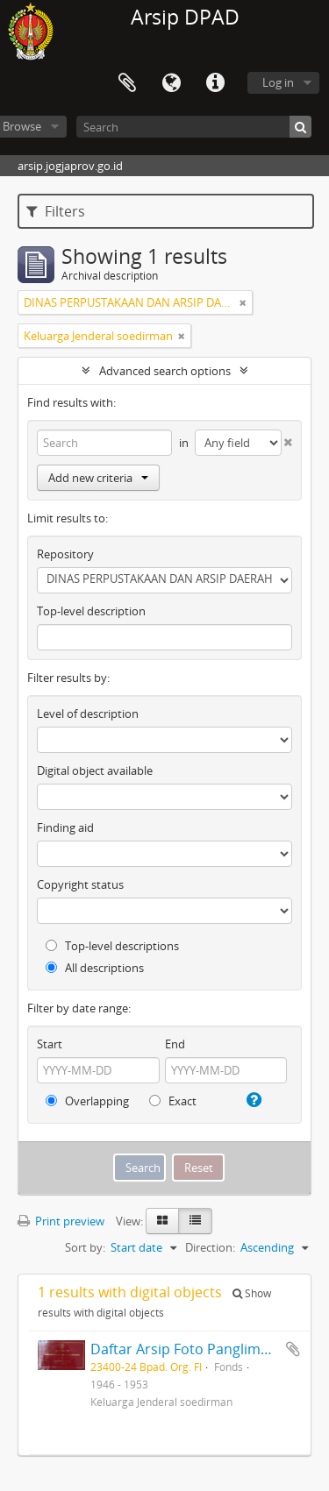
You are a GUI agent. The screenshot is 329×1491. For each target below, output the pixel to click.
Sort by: (85, 1247)
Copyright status (80, 884)
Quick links (215, 83)
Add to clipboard (293, 1349)
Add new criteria (98, 478)
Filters (55, 211)
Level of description (88, 713)
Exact (173, 1101)
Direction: (210, 1247)
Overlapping (87, 1101)
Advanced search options (165, 371)
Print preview (61, 1221)
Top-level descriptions (112, 946)
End (175, 1044)
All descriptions (95, 968)
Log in (278, 82)
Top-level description (91, 611)
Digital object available (95, 770)
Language (171, 83)
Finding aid (65, 827)
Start (49, 1044)
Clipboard (127, 83)
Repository (65, 554)
